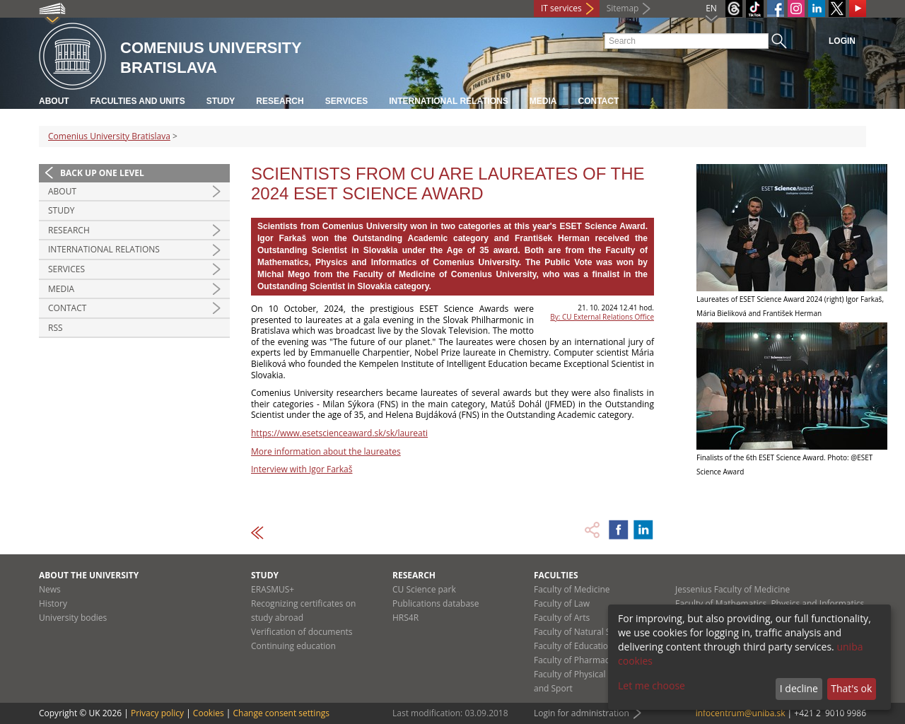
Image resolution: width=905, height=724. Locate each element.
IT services (561, 8)
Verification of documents (302, 632)
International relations (448, 101)
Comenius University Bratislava (109, 136)
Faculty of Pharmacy (573, 660)
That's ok (851, 688)
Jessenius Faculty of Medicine (732, 589)
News (50, 589)
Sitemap (623, 8)
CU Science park (424, 589)
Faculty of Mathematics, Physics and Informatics (769, 603)
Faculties (556, 575)
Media (543, 101)
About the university (89, 575)
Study (220, 101)
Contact (598, 101)
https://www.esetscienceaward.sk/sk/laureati (339, 433)
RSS (55, 328)
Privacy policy (157, 713)
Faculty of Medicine (572, 589)
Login (842, 41)
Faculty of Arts (562, 618)
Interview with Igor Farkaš (301, 469)
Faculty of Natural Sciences (587, 632)
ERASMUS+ (272, 589)
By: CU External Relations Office (602, 317)
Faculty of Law (562, 603)
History (53, 603)
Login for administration (581, 713)
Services (346, 101)
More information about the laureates (326, 451)
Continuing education (293, 646)
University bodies (73, 618)
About (54, 101)
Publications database (435, 603)
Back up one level (102, 173)
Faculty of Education (573, 646)
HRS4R (405, 618)
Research (279, 101)
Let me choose (651, 685)
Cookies (208, 713)
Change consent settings (281, 713)
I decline (799, 688)
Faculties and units (137, 101)
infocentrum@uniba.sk (741, 713)
